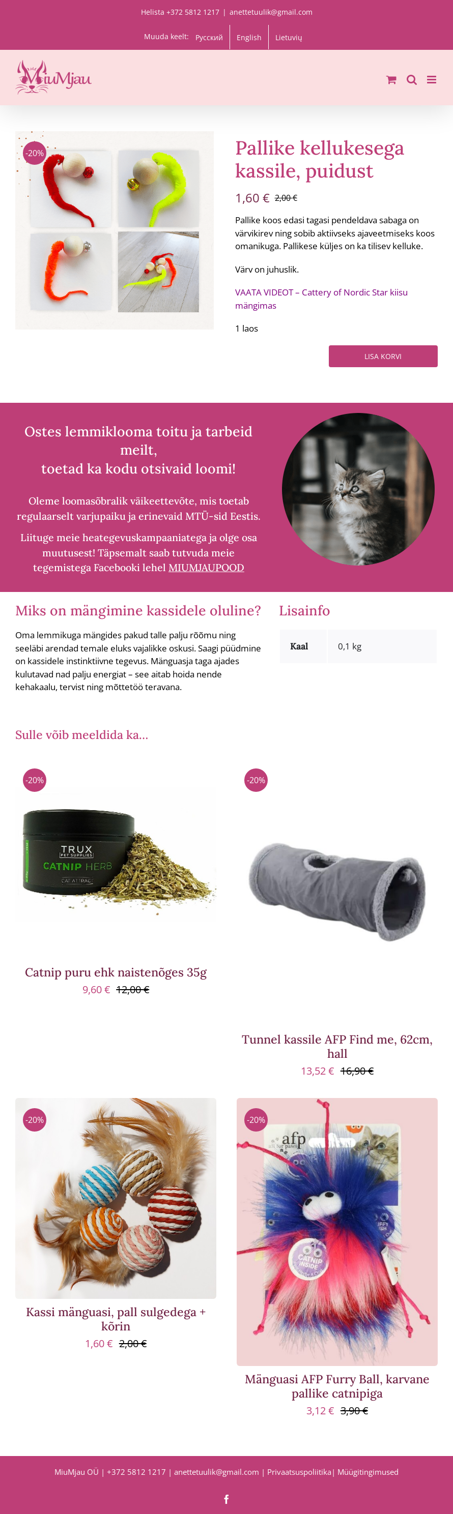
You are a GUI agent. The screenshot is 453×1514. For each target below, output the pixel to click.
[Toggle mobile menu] (432, 79)
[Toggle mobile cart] (391, 79)
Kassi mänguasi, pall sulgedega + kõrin (116, 1318)
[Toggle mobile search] (412, 79)
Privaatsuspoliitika (299, 1472)
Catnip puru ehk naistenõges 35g (116, 972)
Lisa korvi (383, 356)
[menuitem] (209, 37)
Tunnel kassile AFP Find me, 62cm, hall (337, 1046)
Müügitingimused (368, 1472)
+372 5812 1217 (136, 1472)
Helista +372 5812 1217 (180, 12)
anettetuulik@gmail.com (271, 12)
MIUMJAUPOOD (206, 567)
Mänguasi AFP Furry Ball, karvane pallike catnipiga (337, 1386)
